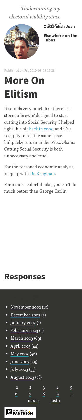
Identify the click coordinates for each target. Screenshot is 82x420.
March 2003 (21, 338)
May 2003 (19, 353)
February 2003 (24, 330)
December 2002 (25, 315)
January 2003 (23, 322)
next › (33, 400)
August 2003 (22, 377)
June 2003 (19, 361)
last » (55, 400)
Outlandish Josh (59, 26)
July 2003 (19, 369)
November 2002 (25, 307)
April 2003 (20, 346)
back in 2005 (41, 128)
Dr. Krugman (42, 173)
